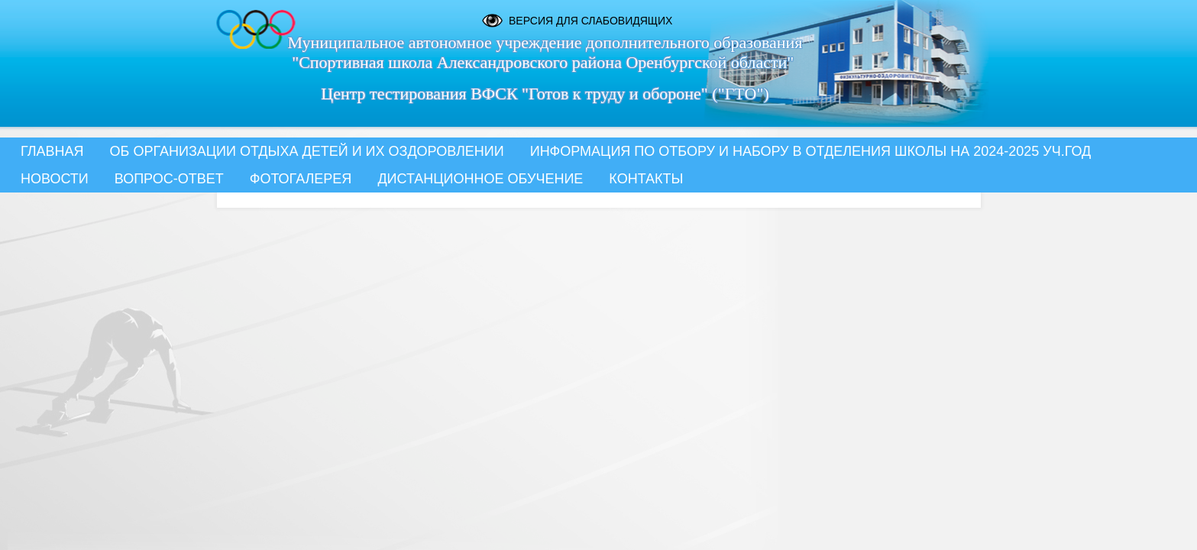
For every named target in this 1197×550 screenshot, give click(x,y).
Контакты (646, 178)
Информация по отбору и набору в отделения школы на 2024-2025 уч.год (811, 151)
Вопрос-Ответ (169, 178)
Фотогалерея (301, 178)
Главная (52, 151)
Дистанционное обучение (480, 178)
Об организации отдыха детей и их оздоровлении (307, 151)
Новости (55, 178)
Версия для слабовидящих (590, 21)
